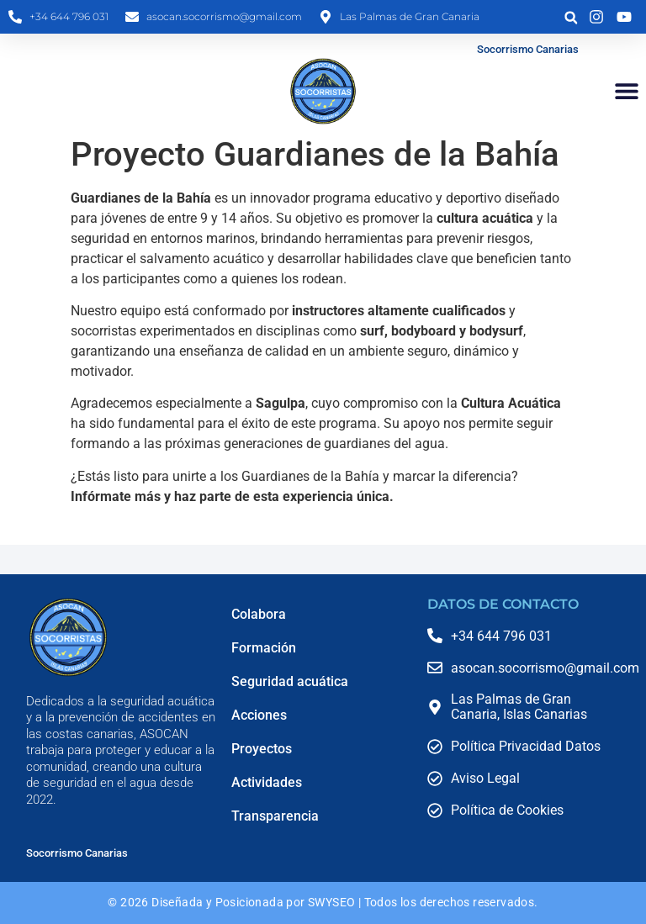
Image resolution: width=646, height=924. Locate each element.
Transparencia (275, 816)
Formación (263, 648)
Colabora (258, 614)
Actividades (266, 782)
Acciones (259, 715)
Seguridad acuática (289, 681)
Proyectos (261, 749)
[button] (571, 18)
